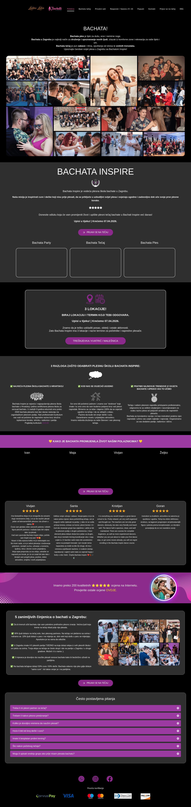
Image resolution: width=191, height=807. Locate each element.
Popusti (140, 9)
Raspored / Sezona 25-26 (121, 9)
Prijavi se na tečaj (167, 9)
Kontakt (151, 9)
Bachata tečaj (85, 9)
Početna (70, 9)
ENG (181, 9)
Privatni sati (100, 9)
